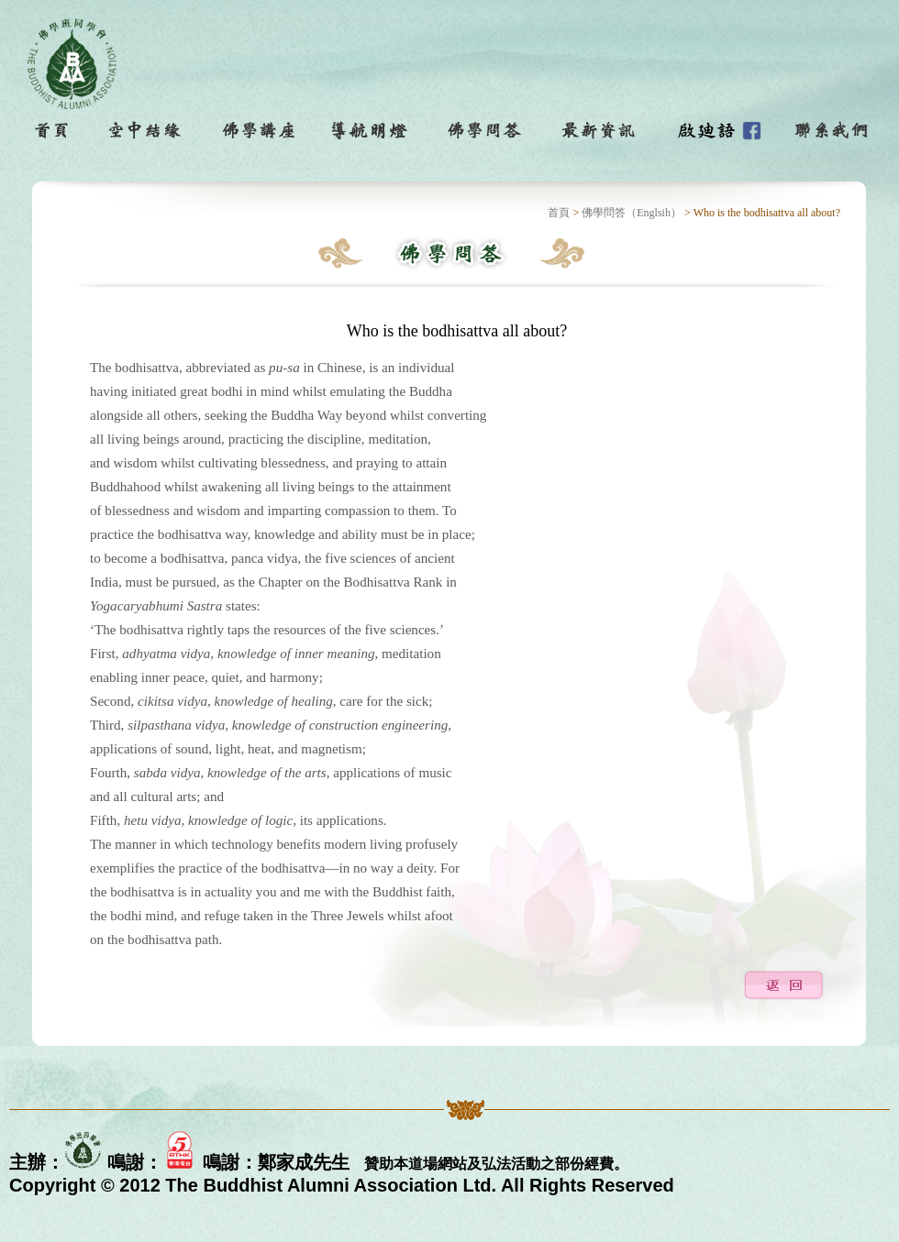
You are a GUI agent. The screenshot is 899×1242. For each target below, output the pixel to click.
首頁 (559, 212)
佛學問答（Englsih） (632, 212)
